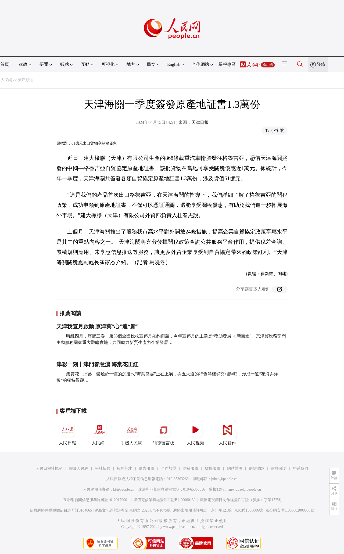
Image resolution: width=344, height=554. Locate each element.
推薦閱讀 (70, 313)
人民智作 (227, 432)
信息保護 (278, 468)
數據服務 (212, 468)
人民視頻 (195, 432)
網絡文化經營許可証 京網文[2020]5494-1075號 (133, 510)
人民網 (6, 80)
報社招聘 (102, 468)
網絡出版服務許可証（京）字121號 (202, 510)
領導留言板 (163, 432)
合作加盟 (168, 468)
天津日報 (200, 122)
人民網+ (99, 432)
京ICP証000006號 (248, 510)
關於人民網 (78, 468)
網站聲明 (234, 468)
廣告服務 (146, 468)
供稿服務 (190, 468)
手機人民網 (131, 432)
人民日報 (67, 432)
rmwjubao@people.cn (244, 489)
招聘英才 (124, 468)
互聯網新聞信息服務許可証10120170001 (96, 500)
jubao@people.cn (224, 479)
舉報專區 (227, 64)
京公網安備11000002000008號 (290, 510)
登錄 (321, 64)
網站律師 (256, 468)
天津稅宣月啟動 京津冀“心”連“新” (97, 326)
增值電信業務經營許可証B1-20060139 (165, 500)
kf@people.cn (123, 489)
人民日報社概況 (49, 468)
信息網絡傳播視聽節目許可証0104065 (61, 510)
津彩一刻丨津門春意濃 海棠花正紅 (97, 364)
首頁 (4, 64)
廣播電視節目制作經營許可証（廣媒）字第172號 (240, 500)
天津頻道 (25, 80)
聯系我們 (300, 468)
